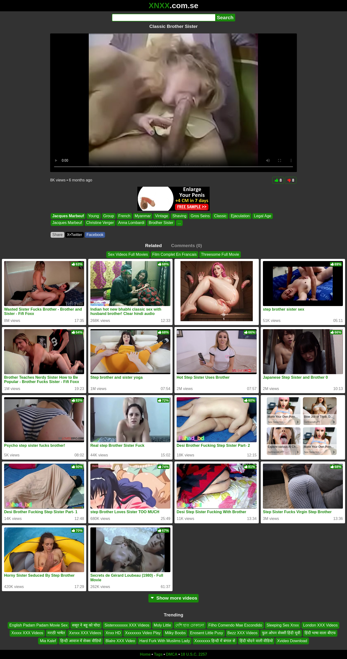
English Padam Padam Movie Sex (38, 625)
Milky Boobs (175, 633)
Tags (158, 654)
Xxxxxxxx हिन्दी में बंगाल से (214, 641)
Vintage (161, 216)
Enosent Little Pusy (206, 633)
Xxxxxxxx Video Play (142, 633)
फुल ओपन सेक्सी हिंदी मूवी (281, 633)
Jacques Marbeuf (68, 216)
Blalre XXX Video (120, 641)
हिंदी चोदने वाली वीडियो (256, 641)
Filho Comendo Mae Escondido (235, 625)
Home (145, 654)
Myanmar (143, 216)
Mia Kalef (48, 641)
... (179, 223)
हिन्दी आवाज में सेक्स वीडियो (80, 641)
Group (108, 216)
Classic (220, 216)
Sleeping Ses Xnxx (283, 625)
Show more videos (173, 598)
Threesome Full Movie (220, 254)
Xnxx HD (113, 633)
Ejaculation (240, 216)
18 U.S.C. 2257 (194, 654)
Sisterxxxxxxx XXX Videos (126, 625)
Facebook (95, 235)
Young (93, 216)
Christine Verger (100, 223)
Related (153, 245)
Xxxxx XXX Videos (27, 633)
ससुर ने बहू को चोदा (86, 625)
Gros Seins (200, 216)
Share (57, 235)
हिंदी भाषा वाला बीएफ (320, 633)
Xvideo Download (292, 641)
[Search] (163, 17)
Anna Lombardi (131, 223)
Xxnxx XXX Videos (85, 633)
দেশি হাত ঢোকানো (189, 625)
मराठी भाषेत (56, 633)
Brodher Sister (161, 223)
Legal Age (262, 216)
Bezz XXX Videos (242, 633)
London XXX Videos (320, 625)
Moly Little (162, 625)
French (124, 216)
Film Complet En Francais (174, 254)
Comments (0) (186, 245)
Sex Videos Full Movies (128, 254)
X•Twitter (74, 235)
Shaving (179, 216)
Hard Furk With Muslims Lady (164, 641)
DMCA (171, 654)
